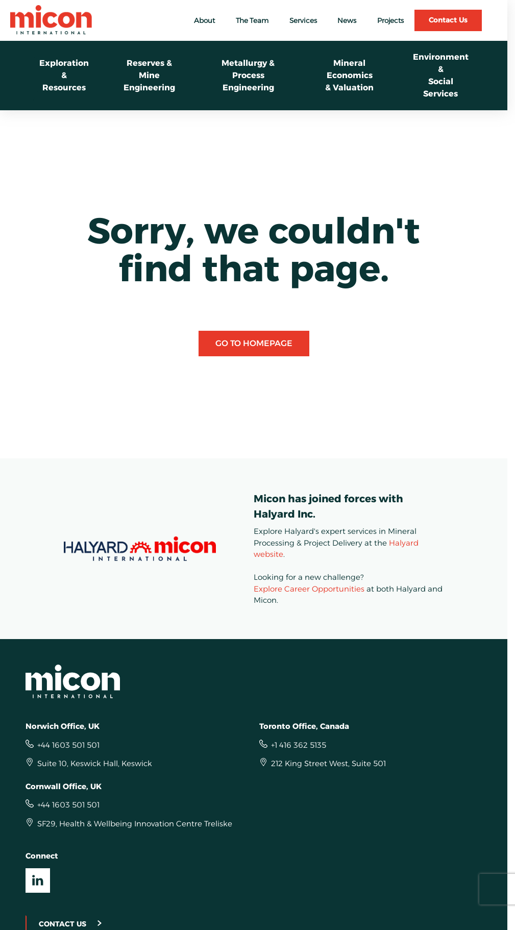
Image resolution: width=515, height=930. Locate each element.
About (204, 20)
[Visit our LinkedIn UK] (38, 880)
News (346, 20)
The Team (252, 20)
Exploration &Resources (64, 75)
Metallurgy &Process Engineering (248, 75)
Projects (390, 20)
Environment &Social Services (441, 75)
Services (303, 20)
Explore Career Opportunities (309, 589)
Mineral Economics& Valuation (349, 75)
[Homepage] (254, 681)
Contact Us (448, 20)
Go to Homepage (253, 343)
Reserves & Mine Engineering (149, 75)
